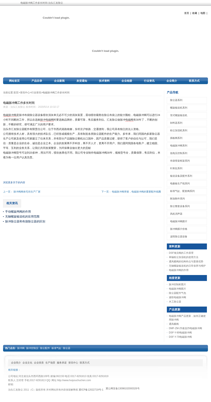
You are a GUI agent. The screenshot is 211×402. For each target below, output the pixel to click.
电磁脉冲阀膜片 (178, 221)
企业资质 (39, 362)
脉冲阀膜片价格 (178, 229)
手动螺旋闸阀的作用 (18, 211)
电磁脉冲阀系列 (178, 145)
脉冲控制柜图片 (177, 284)
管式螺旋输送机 (178, 115)
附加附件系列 (177, 198)
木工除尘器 (175, 301)
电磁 (5, 115)
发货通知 (81, 80)
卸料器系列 (176, 122)
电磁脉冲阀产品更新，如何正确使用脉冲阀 (187, 318)
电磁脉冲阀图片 (177, 288)
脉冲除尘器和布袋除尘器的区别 (25, 221)
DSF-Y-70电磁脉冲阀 (180, 336)
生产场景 (50, 362)
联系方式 (194, 80)
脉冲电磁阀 (47, 119)
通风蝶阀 (174, 324)
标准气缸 (56, 348)
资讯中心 (25, 92)
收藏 (194, 13)
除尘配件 (45, 348)
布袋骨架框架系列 (180, 160)
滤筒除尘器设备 (178, 236)
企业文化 (27, 362)
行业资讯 (149, 80)
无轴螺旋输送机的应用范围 (22, 216)
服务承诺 (62, 362)
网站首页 (14, 80)
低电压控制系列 (178, 153)
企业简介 (171, 80)
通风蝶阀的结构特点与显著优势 (186, 261)
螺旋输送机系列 (178, 107)
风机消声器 (176, 213)
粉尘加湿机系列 (178, 130)
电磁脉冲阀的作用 (179, 270)
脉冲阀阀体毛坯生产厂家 (26, 191)
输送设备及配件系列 (181, 175)
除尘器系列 (176, 100)
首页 (186, 13)
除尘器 (66, 348)
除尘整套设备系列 (180, 206)
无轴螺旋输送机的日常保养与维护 (187, 265)
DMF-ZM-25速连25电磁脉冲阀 (185, 328)
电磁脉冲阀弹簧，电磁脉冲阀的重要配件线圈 (136, 191)
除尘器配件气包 (177, 293)
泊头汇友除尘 (17, 106)
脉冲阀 (12, 115)
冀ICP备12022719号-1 (91, 389)
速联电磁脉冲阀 (177, 297)
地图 (202, 13)
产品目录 (36, 80)
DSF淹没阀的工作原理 (181, 252)
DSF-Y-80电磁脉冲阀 (180, 332)
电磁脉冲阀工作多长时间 (56, 92)
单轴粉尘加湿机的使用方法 (183, 257)
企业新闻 (59, 80)
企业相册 (126, 80)
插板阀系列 (176, 138)
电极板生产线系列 (180, 183)
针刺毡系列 (176, 168)
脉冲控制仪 (32, 348)
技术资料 (104, 80)
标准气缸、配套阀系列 (182, 191)
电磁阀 (129, 119)
